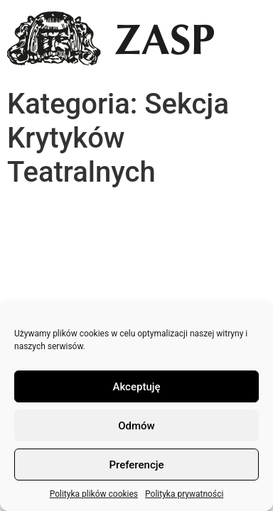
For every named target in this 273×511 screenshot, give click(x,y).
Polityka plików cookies (94, 494)
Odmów (136, 425)
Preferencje (136, 464)
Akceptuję (136, 386)
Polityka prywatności (184, 494)
